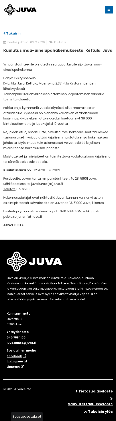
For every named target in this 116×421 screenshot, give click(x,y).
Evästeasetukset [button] (26, 416)
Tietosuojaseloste (94, 391)
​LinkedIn (13, 367)
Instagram (15, 361)
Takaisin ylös (98, 411)
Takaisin (12, 33)
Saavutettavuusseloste (90, 402)
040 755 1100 (16, 337)
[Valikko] (109, 10)
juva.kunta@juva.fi (21, 343)
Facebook (14, 356)
